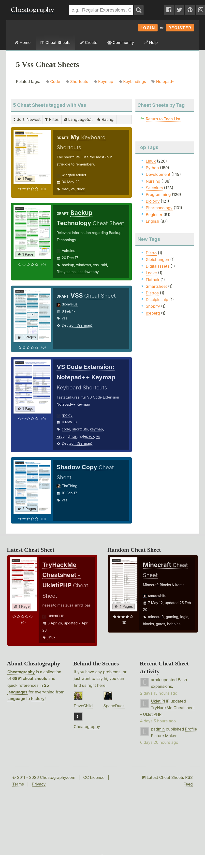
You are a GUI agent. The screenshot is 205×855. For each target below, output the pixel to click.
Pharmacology (159, 207)
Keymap (105, 81)
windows (83, 265)
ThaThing (69, 486)
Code (55, 81)
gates (160, 624)
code (66, 429)
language (16, 698)
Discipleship (157, 299)
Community (120, 42)
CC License (93, 777)
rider (81, 189)
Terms (18, 784)
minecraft (156, 617)
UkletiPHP (55, 616)
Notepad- (165, 81)
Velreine (68, 250)
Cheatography (21, 671)
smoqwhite (157, 595)
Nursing (153, 181)
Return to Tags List (163, 118)
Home (22, 42)
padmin (158, 729)
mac (65, 189)
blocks (148, 624)
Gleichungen (157, 259)
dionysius (70, 304)
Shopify (153, 306)
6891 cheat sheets (29, 678)
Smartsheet (156, 286)
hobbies (173, 624)
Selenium (154, 187)
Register (179, 27)
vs (73, 189)
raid (104, 265)
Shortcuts (79, 81)
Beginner (154, 214)
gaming (172, 617)
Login (148, 27)
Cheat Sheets (55, 42)
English (152, 221)
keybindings (67, 436)
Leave (151, 272)
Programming (158, 194)
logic (184, 617)
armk (155, 679)
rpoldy (67, 415)
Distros (152, 292)
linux (51, 637)
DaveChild (83, 705)
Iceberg (153, 313)
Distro (151, 252)
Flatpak (152, 279)
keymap (96, 429)
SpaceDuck (114, 705)
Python (152, 167)
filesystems (66, 272)
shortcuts (80, 429)
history (37, 698)
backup (68, 265)
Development (158, 174)
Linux (151, 161)
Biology (153, 201)
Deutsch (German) (77, 325)
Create (88, 42)
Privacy (38, 784)
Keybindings (134, 81)
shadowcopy (88, 272)
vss (96, 265)
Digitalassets (157, 266)
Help (151, 42)
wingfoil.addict (74, 175)
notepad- (86, 436)
